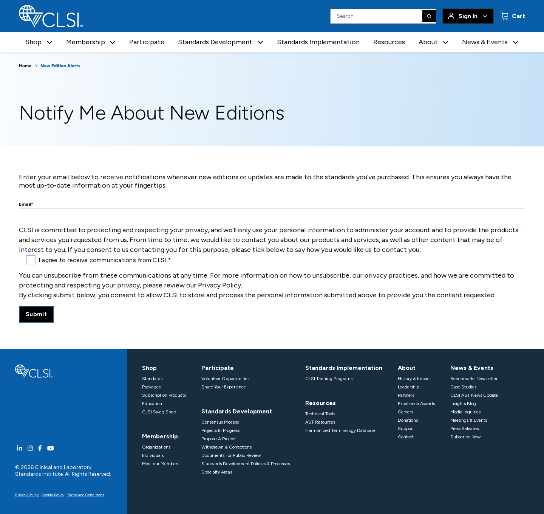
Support (406, 428)
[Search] (429, 16)
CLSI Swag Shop (159, 412)
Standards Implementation (318, 42)
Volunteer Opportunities (225, 378)
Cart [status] (517, 16)
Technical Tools (320, 413)
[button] (49, 42)
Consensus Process (220, 422)
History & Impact (414, 378)
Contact (406, 436)
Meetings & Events (468, 420)
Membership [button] (85, 42)
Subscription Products (164, 395)
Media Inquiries (465, 412)
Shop (149, 367)
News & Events (471, 367)
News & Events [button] (485, 42)
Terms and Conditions (85, 494)
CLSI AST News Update (474, 395)
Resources (389, 42)
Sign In (468, 16)
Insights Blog (463, 403)
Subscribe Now (465, 436)
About (407, 367)
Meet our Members (160, 463)
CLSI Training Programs (328, 378)
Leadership (408, 387)
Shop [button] (33, 42)
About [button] (428, 42)
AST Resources (320, 422)
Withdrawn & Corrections (226, 447)
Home (25, 65)
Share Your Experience (223, 387)
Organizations (156, 447)
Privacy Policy (27, 494)
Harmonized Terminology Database (340, 430)
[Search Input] (383, 16)
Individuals (153, 455)
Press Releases (464, 428)
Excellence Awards (416, 403)
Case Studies (463, 387)
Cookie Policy (53, 494)
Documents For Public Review (231, 455)
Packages (151, 387)
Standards (152, 378)
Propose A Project (218, 438)
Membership (160, 436)
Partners (406, 395)
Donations (408, 420)
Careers (405, 412)
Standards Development (236, 411)
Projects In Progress (220, 430)
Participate (146, 42)
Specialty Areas (216, 472)
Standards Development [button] (215, 42)
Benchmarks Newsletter (474, 378)
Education (152, 403)
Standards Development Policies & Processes (245, 463)
